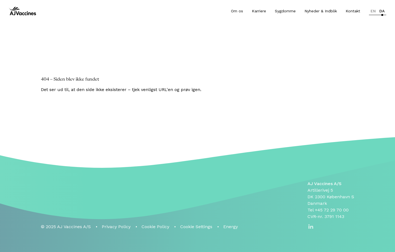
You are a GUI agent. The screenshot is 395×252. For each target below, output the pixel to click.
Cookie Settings (196, 226)
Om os (237, 11)
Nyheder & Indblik (320, 11)
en (373, 11)
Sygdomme (285, 11)
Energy (230, 226)
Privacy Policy (116, 226)
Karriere (259, 11)
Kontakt (353, 11)
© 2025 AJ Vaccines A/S (66, 226)
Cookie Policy (155, 226)
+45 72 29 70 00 (332, 210)
